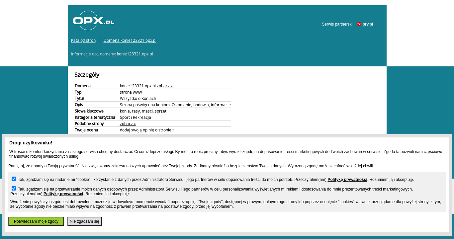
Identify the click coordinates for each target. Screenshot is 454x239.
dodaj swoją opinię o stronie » (147, 129)
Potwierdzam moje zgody (36, 221)
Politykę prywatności (347, 179)
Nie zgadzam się (84, 221)
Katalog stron (83, 40)
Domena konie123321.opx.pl (130, 40)
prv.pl (368, 24)
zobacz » (165, 85)
